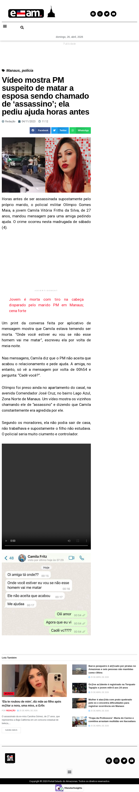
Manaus (13, 70)
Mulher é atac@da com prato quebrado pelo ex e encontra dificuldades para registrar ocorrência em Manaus (110, 702)
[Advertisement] (46, 262)
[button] (5, 26)
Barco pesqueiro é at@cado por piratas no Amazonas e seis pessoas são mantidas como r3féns (112, 669)
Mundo (9, 693)
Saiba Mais (11, 731)
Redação (10, 711)
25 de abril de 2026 (27, 711)
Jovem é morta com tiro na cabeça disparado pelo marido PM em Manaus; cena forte (46, 305)
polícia (27, 70)
